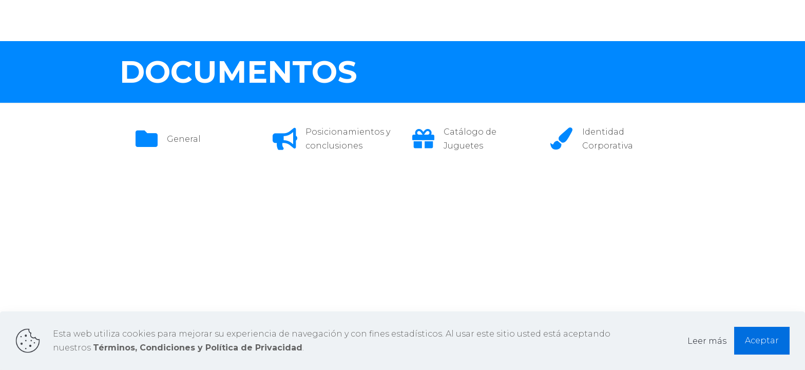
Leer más (706, 341)
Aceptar (762, 340)
